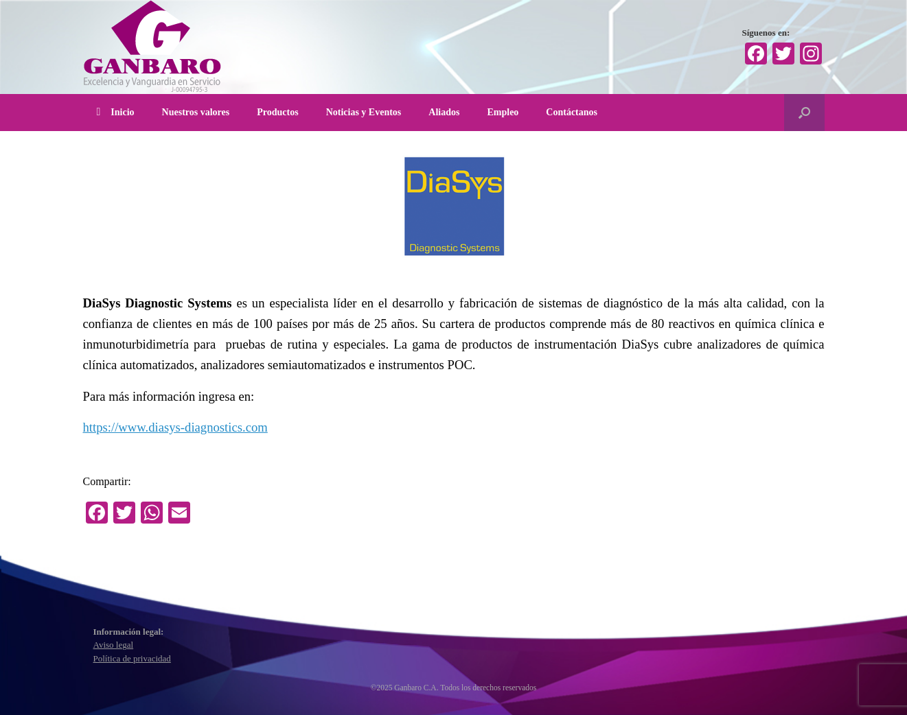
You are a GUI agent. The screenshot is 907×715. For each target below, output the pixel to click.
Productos (277, 112)
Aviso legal (113, 645)
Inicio (116, 112)
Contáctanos (571, 112)
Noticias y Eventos (364, 112)
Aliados (443, 112)
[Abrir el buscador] (804, 112)
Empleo (502, 112)
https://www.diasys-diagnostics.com (175, 427)
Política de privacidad (132, 658)
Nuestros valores (196, 112)
